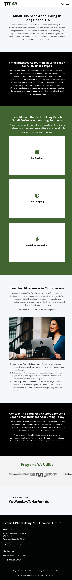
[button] (9, 469)
